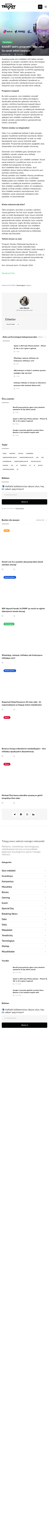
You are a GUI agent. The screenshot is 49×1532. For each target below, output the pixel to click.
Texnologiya (7, 42)
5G (17, 469)
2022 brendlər (7, 461)
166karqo (12, 453)
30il (12, 465)
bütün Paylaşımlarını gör (25, 310)
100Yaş (4, 453)
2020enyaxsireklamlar (10, 457)
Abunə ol (40, 7)
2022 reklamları (36, 461)
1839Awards (29, 453)
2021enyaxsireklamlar (26, 457)
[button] (45, 5)
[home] (12, 7)
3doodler (23, 465)
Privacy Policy (20, 508)
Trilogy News (10, 324)
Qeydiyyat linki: (8, 273)
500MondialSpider (8, 469)
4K (34, 465)
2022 (37, 457)
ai (18, 324)
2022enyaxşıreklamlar (21, 461)
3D (17, 465)
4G (30, 465)
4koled (40, 465)
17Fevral (20, 453)
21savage (5, 465)
